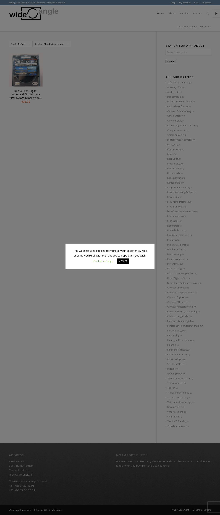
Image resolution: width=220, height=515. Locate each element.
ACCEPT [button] (123, 261)
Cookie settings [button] (102, 261)
